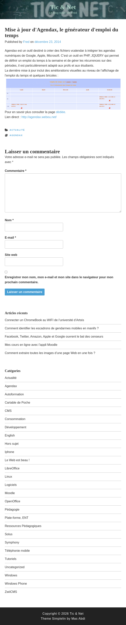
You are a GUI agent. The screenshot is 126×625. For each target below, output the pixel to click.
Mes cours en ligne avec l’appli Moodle (31, 344)
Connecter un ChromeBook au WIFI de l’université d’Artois (44, 320)
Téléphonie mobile (17, 550)
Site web (11, 254)
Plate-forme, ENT (16, 517)
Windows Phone (16, 583)
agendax (16, 135)
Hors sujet (12, 443)
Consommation (15, 419)
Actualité (17, 130)
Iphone (9, 452)
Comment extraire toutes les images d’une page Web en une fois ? (50, 353)
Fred (26, 41)
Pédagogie (12, 509)
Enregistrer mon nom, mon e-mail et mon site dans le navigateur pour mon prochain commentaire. (59, 280)
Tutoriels (10, 559)
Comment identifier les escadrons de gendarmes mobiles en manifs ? (52, 328)
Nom (9, 220)
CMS (8, 410)
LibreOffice (12, 468)
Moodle (10, 493)
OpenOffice (12, 501)
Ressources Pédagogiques (23, 526)
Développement (15, 427)
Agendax (11, 386)
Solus (8, 534)
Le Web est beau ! (17, 460)
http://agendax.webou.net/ (39, 117)
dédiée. (61, 112)
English (10, 435)
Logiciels (11, 484)
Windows (11, 575)
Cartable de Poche (17, 402)
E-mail (10, 237)
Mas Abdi (78, 618)
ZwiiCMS (11, 591)
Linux (8, 476)
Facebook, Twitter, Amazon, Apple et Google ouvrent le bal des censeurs (54, 336)
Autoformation (14, 394)
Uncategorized (14, 567)
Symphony (12, 542)
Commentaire (15, 170)
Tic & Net (63, 7)
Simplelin (59, 618)
